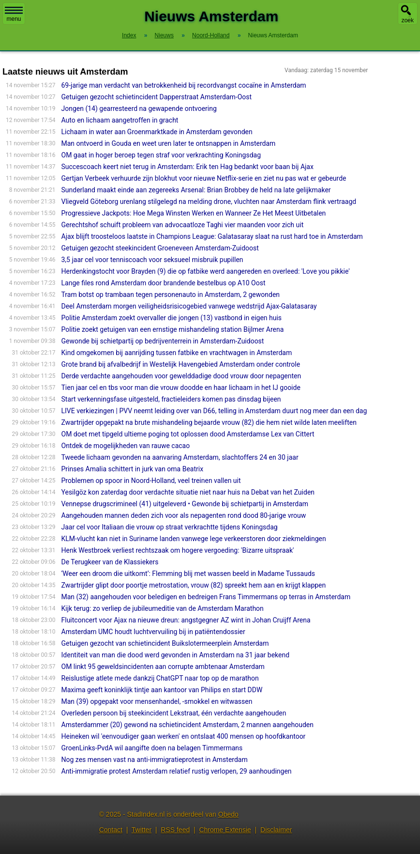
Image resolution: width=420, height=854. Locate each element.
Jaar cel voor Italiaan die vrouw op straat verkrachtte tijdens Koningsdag (169, 527)
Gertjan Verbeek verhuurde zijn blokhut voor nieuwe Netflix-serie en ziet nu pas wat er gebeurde (203, 178)
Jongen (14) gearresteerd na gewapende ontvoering (139, 108)
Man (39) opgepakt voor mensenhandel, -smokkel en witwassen (157, 701)
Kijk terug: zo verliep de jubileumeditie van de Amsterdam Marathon (162, 608)
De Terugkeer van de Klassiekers (110, 562)
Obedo (228, 814)
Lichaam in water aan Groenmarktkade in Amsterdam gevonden (157, 132)
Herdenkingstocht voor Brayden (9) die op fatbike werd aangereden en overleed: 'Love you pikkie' (205, 271)
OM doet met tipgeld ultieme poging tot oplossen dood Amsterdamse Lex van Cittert (188, 434)
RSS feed (175, 830)
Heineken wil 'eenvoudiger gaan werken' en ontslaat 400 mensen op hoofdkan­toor (183, 736)
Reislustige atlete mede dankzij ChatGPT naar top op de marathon (160, 678)
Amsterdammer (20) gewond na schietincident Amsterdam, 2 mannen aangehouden (187, 725)
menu (14, 14)
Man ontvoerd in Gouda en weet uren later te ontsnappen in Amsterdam (168, 143)
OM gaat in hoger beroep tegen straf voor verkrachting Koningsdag (161, 155)
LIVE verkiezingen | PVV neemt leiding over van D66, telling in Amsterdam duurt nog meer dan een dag (214, 411)
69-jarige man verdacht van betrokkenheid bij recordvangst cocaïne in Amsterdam (183, 85)
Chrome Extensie (225, 830)
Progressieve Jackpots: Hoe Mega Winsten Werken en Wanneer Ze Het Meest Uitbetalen (193, 213)
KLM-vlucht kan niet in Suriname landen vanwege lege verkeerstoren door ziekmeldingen (193, 539)
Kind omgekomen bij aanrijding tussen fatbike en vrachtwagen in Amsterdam (176, 353)
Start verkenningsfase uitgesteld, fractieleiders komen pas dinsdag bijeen (171, 399)
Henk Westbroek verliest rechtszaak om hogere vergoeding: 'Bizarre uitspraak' (177, 550)
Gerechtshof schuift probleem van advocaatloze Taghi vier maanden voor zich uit (182, 225)
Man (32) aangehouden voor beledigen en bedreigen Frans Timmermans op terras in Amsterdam (206, 597)
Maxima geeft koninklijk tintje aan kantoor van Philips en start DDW (162, 690)
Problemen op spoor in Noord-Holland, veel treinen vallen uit (151, 480)
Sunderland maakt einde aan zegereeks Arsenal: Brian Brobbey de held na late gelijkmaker (196, 190)
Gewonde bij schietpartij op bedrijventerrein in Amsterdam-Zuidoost (162, 341)
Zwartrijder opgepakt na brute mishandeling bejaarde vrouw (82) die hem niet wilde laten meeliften (209, 422)
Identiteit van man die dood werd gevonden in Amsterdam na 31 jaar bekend (175, 655)
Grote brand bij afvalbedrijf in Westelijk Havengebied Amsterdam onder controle (180, 364)
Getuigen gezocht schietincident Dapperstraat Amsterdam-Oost (156, 97)
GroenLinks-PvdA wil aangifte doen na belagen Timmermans (152, 748)
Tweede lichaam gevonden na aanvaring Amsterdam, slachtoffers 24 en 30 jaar (180, 457)
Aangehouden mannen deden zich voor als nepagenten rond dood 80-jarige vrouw (183, 515)
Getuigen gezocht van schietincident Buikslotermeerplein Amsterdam (165, 643)
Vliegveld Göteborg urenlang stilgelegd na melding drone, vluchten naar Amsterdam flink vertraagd (209, 201)
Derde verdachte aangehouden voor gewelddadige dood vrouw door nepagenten (181, 376)
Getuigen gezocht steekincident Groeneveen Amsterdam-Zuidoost (160, 248)
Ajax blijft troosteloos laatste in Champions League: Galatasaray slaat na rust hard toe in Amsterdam (212, 236)
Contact (110, 830)
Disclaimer (276, 830)
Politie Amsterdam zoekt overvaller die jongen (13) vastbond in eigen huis (171, 318)
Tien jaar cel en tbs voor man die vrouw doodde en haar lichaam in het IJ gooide (180, 387)
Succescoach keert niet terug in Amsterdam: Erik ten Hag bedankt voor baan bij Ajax (187, 167)
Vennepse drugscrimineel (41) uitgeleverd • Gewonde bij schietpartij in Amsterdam (185, 504)
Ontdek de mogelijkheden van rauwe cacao (125, 446)
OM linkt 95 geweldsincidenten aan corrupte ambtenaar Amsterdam (163, 666)
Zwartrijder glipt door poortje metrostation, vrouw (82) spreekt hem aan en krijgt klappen (193, 585)
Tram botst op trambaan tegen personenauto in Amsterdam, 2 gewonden (170, 294)
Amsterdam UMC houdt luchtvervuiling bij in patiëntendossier (153, 632)
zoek (408, 20)
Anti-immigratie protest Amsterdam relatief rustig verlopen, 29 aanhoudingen (176, 771)
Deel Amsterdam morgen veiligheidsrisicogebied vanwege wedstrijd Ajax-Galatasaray (189, 306)
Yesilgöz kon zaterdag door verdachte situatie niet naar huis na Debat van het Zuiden (188, 492)
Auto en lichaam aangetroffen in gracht (120, 120)
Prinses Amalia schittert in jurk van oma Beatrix (132, 469)
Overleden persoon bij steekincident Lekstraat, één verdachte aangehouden (173, 713)
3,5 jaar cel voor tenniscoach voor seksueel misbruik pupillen (152, 260)
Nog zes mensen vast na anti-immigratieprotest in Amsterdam (154, 759)
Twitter (141, 830)
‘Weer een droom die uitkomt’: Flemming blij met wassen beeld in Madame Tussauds (188, 573)
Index (129, 35)
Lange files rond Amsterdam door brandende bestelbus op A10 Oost (163, 283)
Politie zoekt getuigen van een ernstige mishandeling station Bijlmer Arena (172, 329)
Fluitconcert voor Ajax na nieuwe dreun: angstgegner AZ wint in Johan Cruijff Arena (186, 620)
